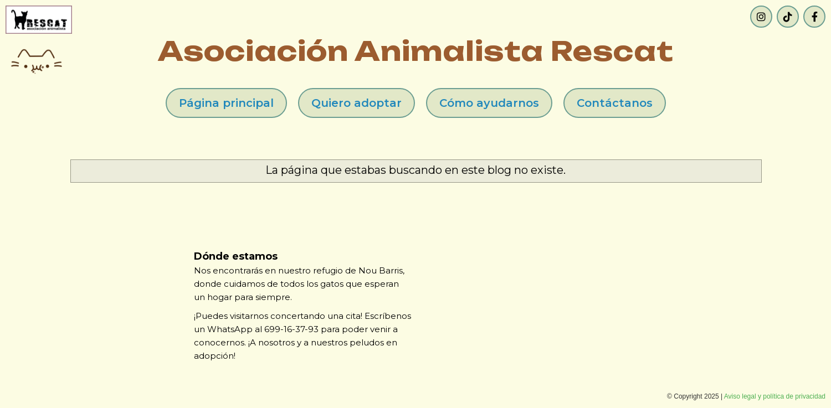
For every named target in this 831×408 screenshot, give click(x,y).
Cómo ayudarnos (489, 103)
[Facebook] (814, 17)
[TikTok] (788, 17)
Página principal (226, 103)
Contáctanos (615, 103)
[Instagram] (761, 17)
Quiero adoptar (356, 103)
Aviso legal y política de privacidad (774, 396)
